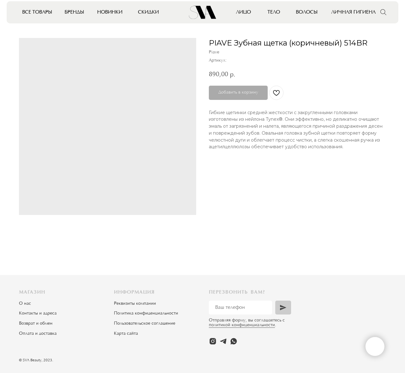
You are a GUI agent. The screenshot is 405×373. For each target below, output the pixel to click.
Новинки (109, 12)
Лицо (243, 12)
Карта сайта (126, 334)
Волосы (307, 12)
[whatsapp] (234, 341)
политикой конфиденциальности (242, 325)
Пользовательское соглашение (144, 323)
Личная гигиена (353, 12)
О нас (25, 304)
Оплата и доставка (38, 334)
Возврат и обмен (36, 323)
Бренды (74, 12)
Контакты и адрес (36, 313)
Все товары (37, 12)
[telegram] (223, 341)
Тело (273, 12)
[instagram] (213, 341)
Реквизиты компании (135, 304)
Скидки (148, 12)
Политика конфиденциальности (146, 313)
